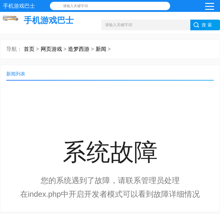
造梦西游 (78, 49)
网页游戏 (51, 49)
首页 (29, 49)
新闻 (101, 49)
